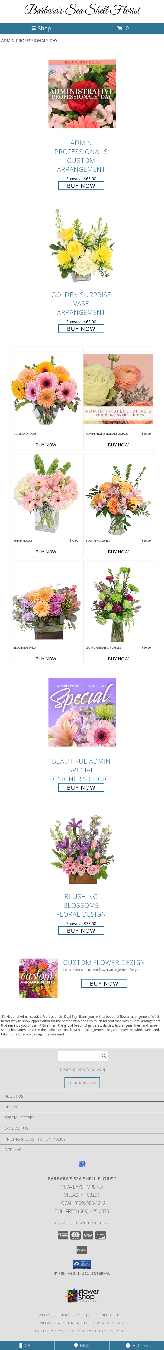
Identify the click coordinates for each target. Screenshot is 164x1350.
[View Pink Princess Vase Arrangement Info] (46, 496)
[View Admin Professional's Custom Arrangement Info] (82, 94)
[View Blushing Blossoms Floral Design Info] (82, 848)
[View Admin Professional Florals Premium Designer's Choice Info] (118, 389)
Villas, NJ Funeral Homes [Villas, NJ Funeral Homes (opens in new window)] (61, 1315)
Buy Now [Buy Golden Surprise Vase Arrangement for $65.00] (81, 328)
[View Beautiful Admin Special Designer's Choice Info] (82, 712)
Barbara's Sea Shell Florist (82, 10)
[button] (82, 1264)
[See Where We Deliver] (82, 1082)
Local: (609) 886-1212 (82, 1203)
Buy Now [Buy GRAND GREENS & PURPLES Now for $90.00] (118, 659)
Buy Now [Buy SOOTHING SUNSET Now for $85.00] (118, 552)
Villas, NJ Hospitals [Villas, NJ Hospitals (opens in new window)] (107, 1315)
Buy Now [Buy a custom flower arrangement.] (104, 983)
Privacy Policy (48, 1331)
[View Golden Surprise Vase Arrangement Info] (82, 246)
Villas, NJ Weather (56, 1323)
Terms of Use (117, 1331)
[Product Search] (83, 1056)
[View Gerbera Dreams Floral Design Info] (46, 389)
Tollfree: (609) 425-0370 (82, 1211)
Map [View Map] (82, 1345)
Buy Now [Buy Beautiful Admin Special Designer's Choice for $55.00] (81, 787)
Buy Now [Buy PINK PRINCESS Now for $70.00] (45, 552)
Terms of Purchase (83, 1331)
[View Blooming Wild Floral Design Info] (46, 603)
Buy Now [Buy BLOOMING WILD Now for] (45, 659)
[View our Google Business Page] (82, 1166)
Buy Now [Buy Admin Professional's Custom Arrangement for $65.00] (81, 185)
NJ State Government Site (100, 1323)
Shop (41, 28)
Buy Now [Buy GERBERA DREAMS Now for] (45, 445)
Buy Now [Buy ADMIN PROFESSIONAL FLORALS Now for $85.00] (118, 445)
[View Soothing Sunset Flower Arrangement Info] (118, 496)
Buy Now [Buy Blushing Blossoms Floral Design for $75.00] (81, 930)
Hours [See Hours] (136, 1345)
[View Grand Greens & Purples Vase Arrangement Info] (118, 603)
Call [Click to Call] (27, 1345)
